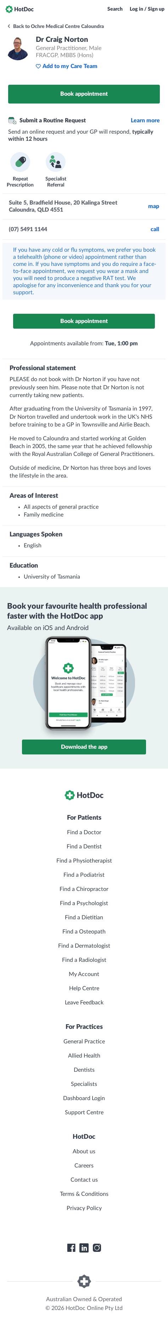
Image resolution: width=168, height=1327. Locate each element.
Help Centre (84, 988)
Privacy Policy (84, 1208)
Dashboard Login (84, 1098)
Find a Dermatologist (84, 946)
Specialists (84, 1084)
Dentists (84, 1070)
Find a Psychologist (84, 903)
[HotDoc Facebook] (71, 1248)
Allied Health (84, 1056)
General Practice (84, 1041)
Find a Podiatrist (84, 875)
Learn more (145, 120)
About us (84, 1151)
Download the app (84, 747)
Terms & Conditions (84, 1194)
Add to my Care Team (66, 66)
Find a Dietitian (84, 917)
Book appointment (84, 94)
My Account (84, 974)
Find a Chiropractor (84, 889)
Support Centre (84, 1112)
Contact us (84, 1180)
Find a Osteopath (84, 932)
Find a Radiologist (84, 960)
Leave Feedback (84, 1002)
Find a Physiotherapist (84, 861)
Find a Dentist (84, 846)
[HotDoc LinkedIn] (84, 1248)
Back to (55, 26)
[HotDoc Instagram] (96, 1248)
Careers (84, 1166)
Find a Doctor (84, 832)
